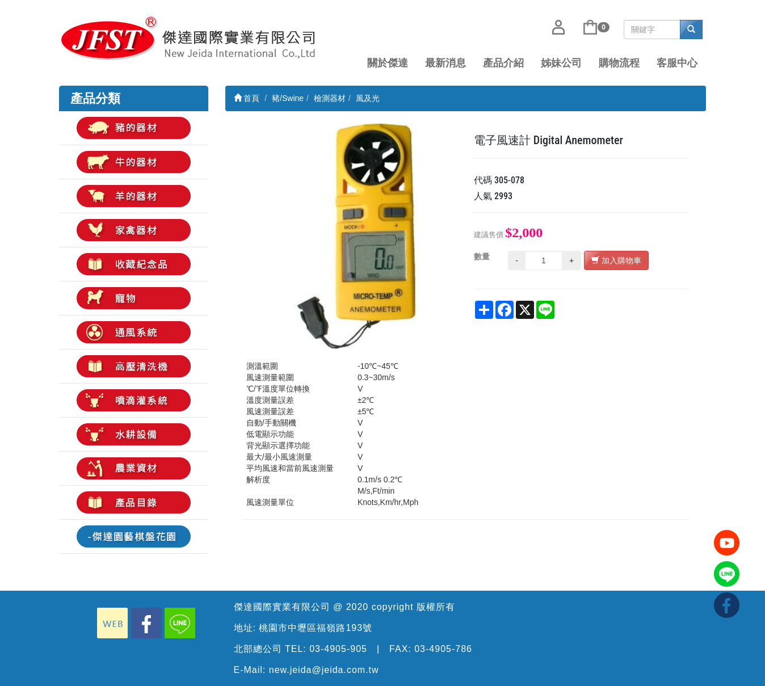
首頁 (247, 98)
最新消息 (445, 63)
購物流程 (619, 63)
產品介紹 (503, 63)
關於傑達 (387, 63)
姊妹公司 (561, 63)
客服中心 (677, 63)
